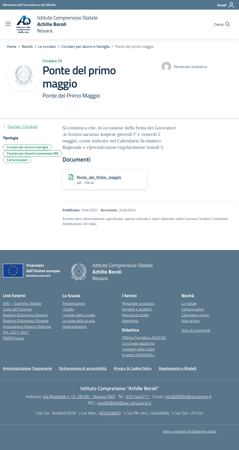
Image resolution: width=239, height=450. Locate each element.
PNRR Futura (13, 338)
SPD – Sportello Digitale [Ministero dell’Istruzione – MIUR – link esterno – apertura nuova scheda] (22, 303)
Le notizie (189, 303)
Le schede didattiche (138, 343)
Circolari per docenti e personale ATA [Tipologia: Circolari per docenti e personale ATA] (32, 153)
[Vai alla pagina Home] (11, 46)
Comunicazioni (192, 309)
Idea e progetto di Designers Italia (189, 431)
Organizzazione (74, 326)
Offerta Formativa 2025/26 (144, 337)
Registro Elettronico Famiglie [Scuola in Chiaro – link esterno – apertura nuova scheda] (25, 321)
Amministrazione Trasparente (27, 368)
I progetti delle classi (138, 349)
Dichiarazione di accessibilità (83, 368)
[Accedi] (226, 5)
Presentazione (73, 303)
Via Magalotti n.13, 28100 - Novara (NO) (79, 396)
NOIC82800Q (110, 413)
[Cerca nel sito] (222, 24)
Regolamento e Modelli (178, 368)
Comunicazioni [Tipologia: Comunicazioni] (17, 159)
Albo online (190, 321)
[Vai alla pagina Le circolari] (47, 46)
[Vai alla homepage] (57, 24)
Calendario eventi (195, 315)
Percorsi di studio (135, 315)
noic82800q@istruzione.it (188, 396)
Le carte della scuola (78, 321)
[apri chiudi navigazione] (8, 24)
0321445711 (138, 396)
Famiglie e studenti (137, 309)
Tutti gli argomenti (195, 330)
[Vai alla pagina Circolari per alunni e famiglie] (85, 46)
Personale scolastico (138, 303)
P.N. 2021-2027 (16, 332)
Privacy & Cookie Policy (133, 368)
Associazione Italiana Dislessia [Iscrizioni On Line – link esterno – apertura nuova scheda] (27, 326)
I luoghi (68, 309)
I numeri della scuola (78, 315)
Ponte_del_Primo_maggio (99, 177)
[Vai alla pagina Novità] (27, 46)
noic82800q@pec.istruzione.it (124, 403)
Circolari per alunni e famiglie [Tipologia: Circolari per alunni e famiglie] (27, 147)
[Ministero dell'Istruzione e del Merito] (29, 4)
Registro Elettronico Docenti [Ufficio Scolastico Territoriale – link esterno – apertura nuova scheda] (25, 315)
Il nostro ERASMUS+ (138, 355)
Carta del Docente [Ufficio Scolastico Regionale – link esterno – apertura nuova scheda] (17, 309)
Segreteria (130, 321)
